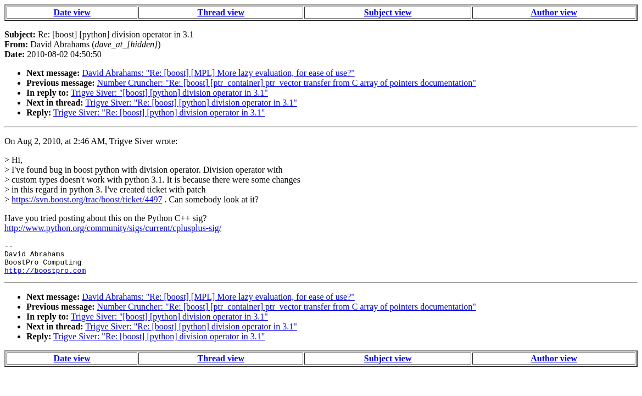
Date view (72, 12)
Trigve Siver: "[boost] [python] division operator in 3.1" (169, 92)
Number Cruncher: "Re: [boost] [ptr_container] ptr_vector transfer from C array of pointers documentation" (286, 82)
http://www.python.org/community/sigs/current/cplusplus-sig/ (112, 228)
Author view (554, 12)
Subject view (388, 12)
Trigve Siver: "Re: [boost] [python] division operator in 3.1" (191, 102)
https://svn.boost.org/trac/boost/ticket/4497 (87, 199)
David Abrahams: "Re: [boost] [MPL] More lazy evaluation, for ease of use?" (218, 73)
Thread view (221, 12)
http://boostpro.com (45, 277)
